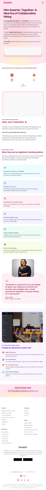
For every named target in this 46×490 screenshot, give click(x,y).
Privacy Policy (27, 423)
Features (4, 419)
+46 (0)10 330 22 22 (29, 472)
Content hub (5, 436)
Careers (26, 411)
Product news (5, 434)
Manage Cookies (28, 425)
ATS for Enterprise (6, 415)
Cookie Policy (27, 427)
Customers (27, 413)
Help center (5, 438)
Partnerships (5, 441)
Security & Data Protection (31, 429)
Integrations (5, 422)
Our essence (5, 432)
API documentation (7, 443)
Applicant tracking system (8, 411)
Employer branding (6, 413)
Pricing (3, 424)
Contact (26, 415)
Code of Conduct (28, 432)
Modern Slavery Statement (31, 434)
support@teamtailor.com (17, 472)
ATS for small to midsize (8, 417)
